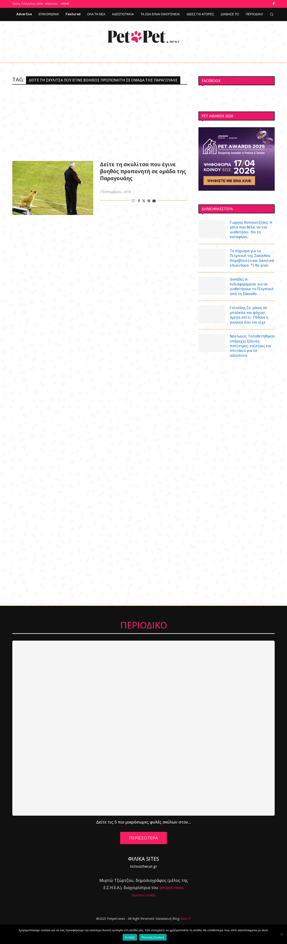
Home (65, 4)
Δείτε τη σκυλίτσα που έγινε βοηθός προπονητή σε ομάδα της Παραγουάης (143, 170)
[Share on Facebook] (139, 200)
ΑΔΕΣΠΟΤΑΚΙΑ (123, 13)
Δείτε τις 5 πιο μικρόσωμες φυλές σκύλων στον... (143, 840)
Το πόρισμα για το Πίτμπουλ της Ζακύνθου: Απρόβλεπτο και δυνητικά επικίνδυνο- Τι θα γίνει (252, 261)
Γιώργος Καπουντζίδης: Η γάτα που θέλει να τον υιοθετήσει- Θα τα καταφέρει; (251, 229)
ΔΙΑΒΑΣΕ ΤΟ (230, 13)
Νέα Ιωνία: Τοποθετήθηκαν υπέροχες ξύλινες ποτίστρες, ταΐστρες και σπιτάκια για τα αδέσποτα (251, 362)
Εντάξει (130, 937)
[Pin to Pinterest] (149, 200)
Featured (73, 13)
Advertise (24, 13)
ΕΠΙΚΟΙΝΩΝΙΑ (49, 13)
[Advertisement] (99, 122)
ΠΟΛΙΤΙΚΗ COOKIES (144, 914)
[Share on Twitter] (143, 200)
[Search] (272, 13)
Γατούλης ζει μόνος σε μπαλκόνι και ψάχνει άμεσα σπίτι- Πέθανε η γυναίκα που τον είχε (250, 327)
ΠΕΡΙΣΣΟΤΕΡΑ (143, 857)
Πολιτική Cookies (152, 937)
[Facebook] (274, 3)
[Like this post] (133, 200)
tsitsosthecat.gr (143, 885)
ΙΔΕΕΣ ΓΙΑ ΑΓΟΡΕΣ (200, 13)
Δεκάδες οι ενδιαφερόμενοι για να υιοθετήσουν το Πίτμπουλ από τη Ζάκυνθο (250, 295)
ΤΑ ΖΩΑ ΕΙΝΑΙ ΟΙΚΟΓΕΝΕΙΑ (160, 13)
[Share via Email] (154, 200)
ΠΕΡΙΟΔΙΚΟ (254, 13)
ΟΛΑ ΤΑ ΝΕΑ (96, 13)
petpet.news (171, 906)
